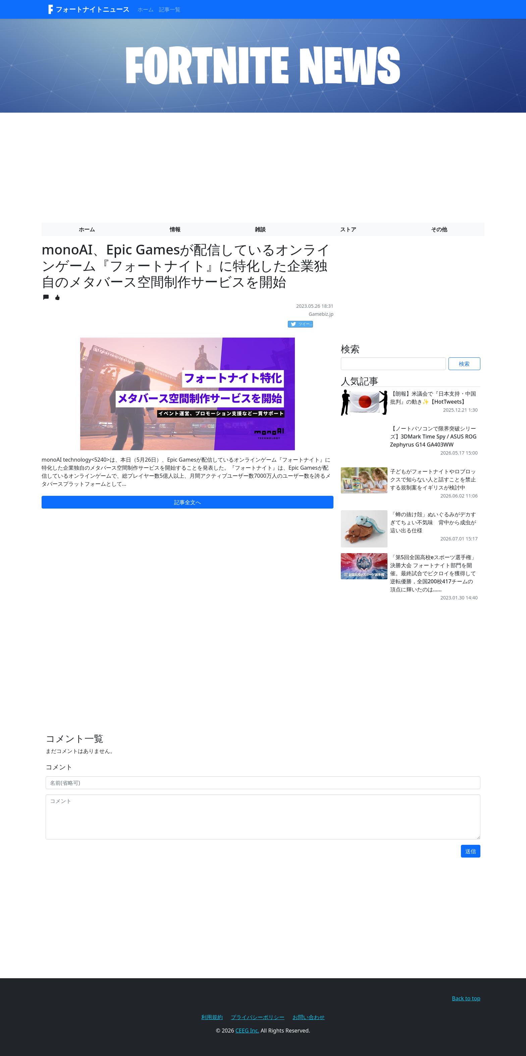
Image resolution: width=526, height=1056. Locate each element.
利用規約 (212, 1017)
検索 (464, 363)
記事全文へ (187, 502)
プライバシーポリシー (257, 1017)
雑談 (260, 229)
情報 (175, 229)
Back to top (466, 998)
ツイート (302, 324)
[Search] (393, 363)
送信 (470, 851)
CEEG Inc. (247, 1030)
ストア (348, 229)
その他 (439, 229)
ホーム (146, 9)
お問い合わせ (309, 1017)
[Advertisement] (263, 165)
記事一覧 (169, 9)
